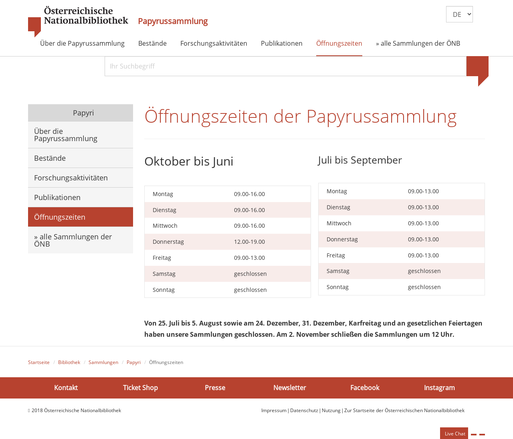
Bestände (152, 43)
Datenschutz (304, 410)
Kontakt (66, 387)
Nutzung (331, 410)
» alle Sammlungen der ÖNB (418, 43)
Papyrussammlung (173, 21)
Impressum (274, 410)
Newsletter (289, 387)
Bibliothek (69, 362)
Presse (215, 387)
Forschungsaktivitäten (213, 43)
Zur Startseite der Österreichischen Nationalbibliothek (404, 410)
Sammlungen (103, 362)
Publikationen (282, 43)
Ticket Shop (140, 387)
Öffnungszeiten (339, 43)
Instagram (439, 387)
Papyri (82, 112)
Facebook (364, 387)
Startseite (39, 362)
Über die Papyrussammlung (82, 43)
